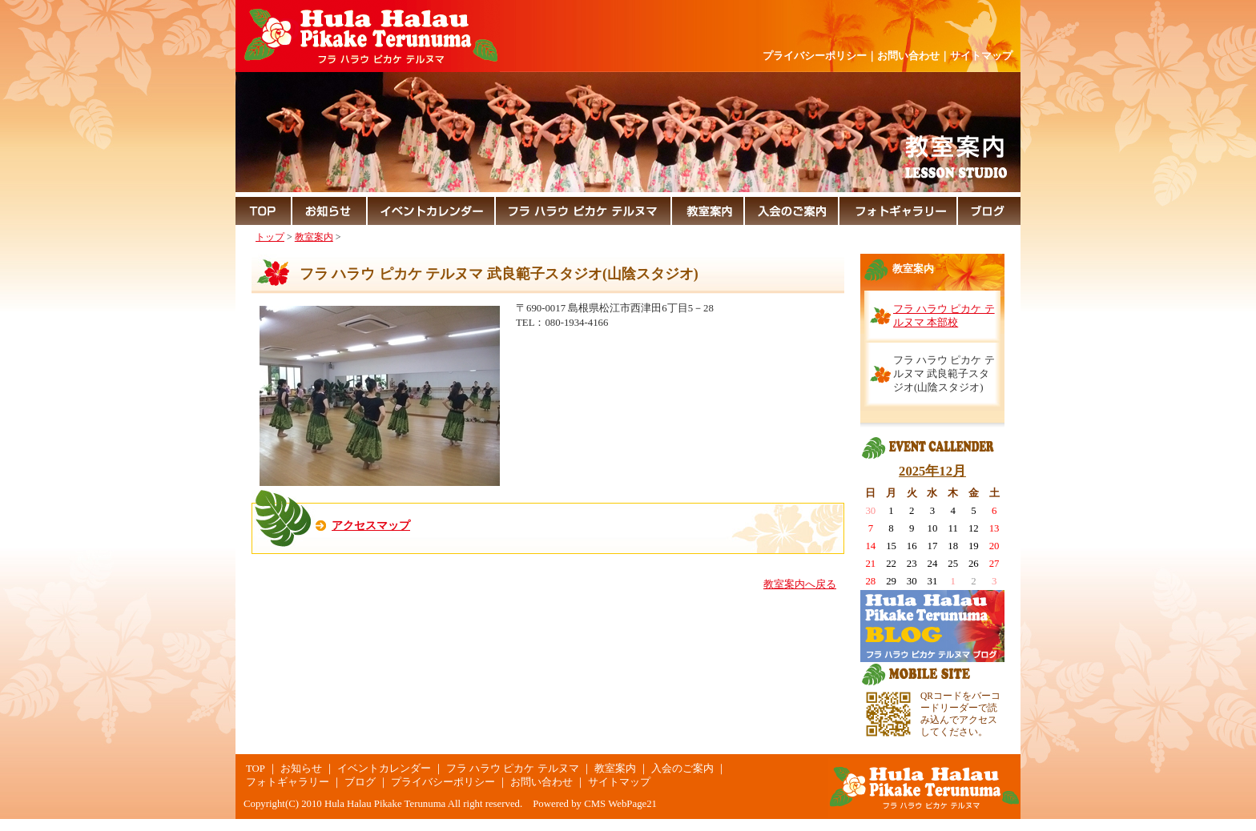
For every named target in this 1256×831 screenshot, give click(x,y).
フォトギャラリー (287, 782)
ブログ (360, 782)
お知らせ (301, 768)
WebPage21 (632, 803)
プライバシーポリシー (815, 56)
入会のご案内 (682, 768)
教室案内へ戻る (799, 584)
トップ (270, 237)
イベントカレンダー (384, 768)
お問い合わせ (908, 56)
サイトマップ (981, 56)
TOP (255, 768)
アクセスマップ (371, 525)
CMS (595, 803)
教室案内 (314, 237)
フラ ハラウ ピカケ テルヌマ (512, 768)
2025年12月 (932, 471)
